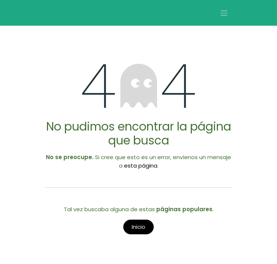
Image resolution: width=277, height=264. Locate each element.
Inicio (138, 227)
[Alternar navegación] (224, 13)
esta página (140, 165)
